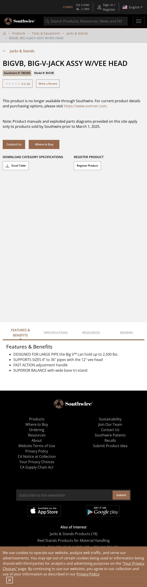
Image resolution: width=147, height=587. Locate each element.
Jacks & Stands (77, 33)
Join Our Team (110, 424)
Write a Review (47, 84)
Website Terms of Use (36, 445)
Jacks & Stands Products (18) (73, 533)
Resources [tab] (91, 332)
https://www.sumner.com (85, 106)
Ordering (36, 429)
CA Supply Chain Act (36, 467)
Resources (37, 435)
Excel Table (16, 166)
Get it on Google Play (102, 510)
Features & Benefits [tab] (20, 332)
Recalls (110, 440)
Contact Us (13, 144)
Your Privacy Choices (36, 461)
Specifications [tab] (56, 332)
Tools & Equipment (46, 33)
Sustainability (110, 419)
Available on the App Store (44, 510)
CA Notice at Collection (37, 456)
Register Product (87, 165)
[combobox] (86, 21)
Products (18, 33)
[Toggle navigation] (138, 21)
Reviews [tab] (126, 332)
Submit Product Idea (110, 445)
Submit (121, 495)
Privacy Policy (88, 574)
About (37, 440)
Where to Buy (44, 144)
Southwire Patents (110, 435)
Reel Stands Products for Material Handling (73, 540)
